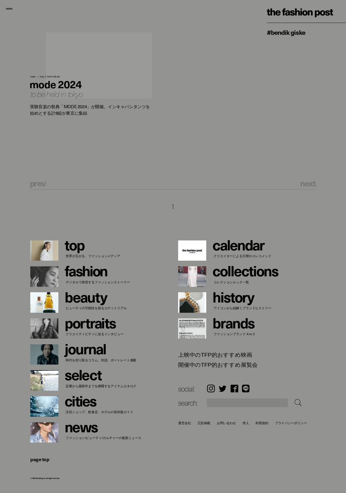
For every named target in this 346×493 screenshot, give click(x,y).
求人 (246, 423)
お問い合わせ (226, 423)
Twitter (223, 388)
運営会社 (184, 423)
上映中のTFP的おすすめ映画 (215, 355)
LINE (245, 388)
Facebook (234, 388)
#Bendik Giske (286, 32)
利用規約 (261, 423)
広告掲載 (204, 423)
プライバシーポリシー (291, 423)
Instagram (211, 388)
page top (39, 459)
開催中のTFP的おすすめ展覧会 (218, 365)
